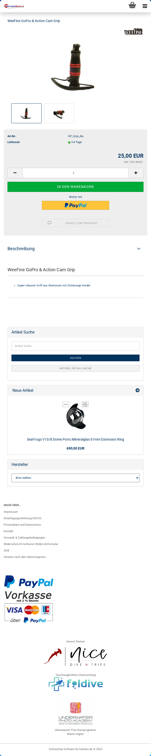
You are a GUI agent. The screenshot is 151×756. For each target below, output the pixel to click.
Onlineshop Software (62, 749)
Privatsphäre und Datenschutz (22, 524)
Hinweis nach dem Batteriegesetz (25, 557)
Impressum (11, 512)
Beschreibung (21, 248)
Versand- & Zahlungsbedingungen (24, 537)
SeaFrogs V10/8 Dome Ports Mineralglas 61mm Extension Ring (75, 439)
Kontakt (8, 531)
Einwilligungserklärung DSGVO (23, 518)
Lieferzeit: (13, 142)
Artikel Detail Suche (76, 368)
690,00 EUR (75, 448)
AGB (6, 550)
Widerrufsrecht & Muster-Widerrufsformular (31, 544)
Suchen (75, 358)
